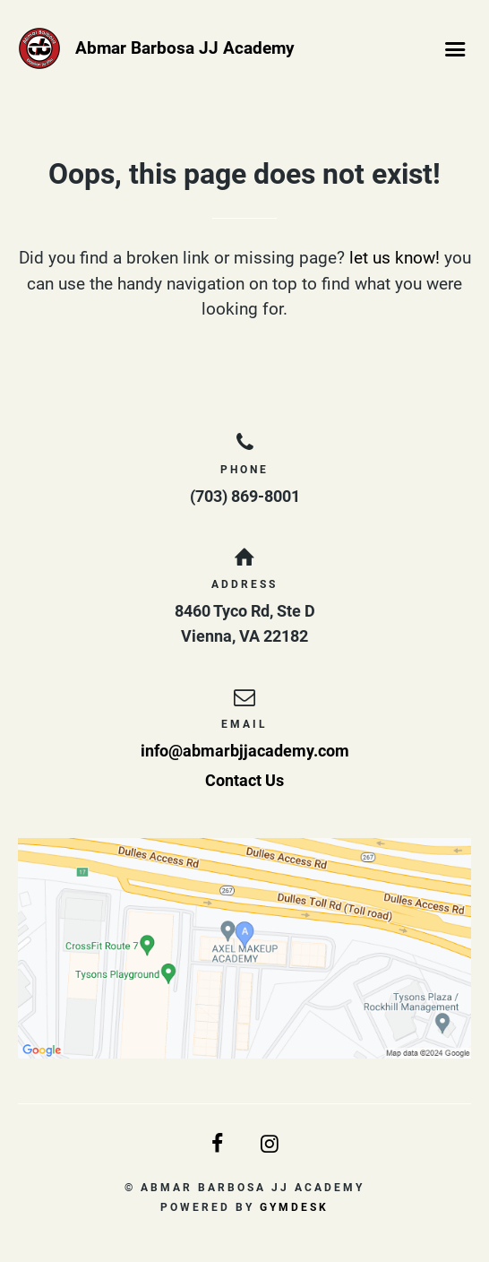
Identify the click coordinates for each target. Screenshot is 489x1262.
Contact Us (244, 780)
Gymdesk (294, 1207)
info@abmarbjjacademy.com (245, 750)
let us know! (394, 257)
